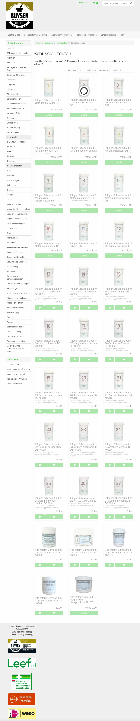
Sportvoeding (12, 267)
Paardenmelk (12, 238)
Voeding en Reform (15, 303)
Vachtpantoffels (13, 113)
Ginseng (10, 118)
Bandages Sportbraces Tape (16, 68)
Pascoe (10, 161)
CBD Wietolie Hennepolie (17, 53)
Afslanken (11, 58)
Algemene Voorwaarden (17, 374)
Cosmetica (11, 80)
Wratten (10, 322)
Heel (9, 151)
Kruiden (10, 195)
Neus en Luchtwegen (16, 223)
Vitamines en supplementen (18, 298)
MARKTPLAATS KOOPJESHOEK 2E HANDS (15, 348)
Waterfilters (11, 317)
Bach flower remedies (16, 142)
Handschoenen (13, 132)
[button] (84, 2)
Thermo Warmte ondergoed (18, 284)
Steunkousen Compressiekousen (15, 277)
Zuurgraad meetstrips (16, 341)
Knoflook (10, 190)
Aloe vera (11, 63)
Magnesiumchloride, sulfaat (18, 209)
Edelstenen (11, 89)
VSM (9, 170)
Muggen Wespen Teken (17, 219)
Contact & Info (13, 364)
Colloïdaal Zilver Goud (16, 75)
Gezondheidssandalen (16, 104)
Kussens (10, 199)
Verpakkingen (12, 288)
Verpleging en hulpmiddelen (18, 293)
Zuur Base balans (14, 336)
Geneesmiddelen (14, 99)
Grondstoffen (12, 123)
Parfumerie (11, 243)
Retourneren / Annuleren (17, 379)
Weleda (10, 175)
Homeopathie (12, 137)
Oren (9, 233)
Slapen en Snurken (15, 252)
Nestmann (11, 156)
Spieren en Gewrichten (16, 257)
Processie (11, 48)
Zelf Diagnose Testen (15, 327)
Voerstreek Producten (16, 308)
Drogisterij (11, 84)
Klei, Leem (11, 185)
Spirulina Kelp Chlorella (17, 262)
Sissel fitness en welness (17, 247)
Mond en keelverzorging (17, 214)
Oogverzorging (13, 228)
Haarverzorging (13, 128)
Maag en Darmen (14, 204)
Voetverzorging (13, 312)
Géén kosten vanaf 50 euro (18, 369)
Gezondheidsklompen (16, 108)
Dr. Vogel (11, 147)
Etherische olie (13, 94)
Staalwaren (11, 271)
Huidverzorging (13, 180)
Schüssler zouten (14, 166)
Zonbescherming (14, 331)
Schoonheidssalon (14, 384)
